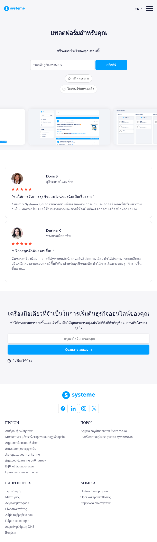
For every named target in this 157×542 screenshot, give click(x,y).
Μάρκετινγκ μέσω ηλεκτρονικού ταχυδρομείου (35, 437)
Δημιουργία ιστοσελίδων (21, 443)
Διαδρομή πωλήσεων (19, 431)
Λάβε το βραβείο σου (19, 515)
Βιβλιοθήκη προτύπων (19, 466)
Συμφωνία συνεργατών (96, 503)
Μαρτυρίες (12, 497)
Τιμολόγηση (13, 491)
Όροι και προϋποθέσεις (96, 497)
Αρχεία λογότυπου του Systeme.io (104, 431)
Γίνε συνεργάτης (16, 509)
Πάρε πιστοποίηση (17, 521)
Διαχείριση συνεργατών (20, 448)
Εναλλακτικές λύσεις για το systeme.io (107, 437)
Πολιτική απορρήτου (94, 491)
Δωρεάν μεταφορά (17, 503)
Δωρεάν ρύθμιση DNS (19, 526)
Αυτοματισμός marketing (22, 454)
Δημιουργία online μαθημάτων (25, 460)
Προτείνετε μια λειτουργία (22, 472)
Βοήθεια (10, 532)
